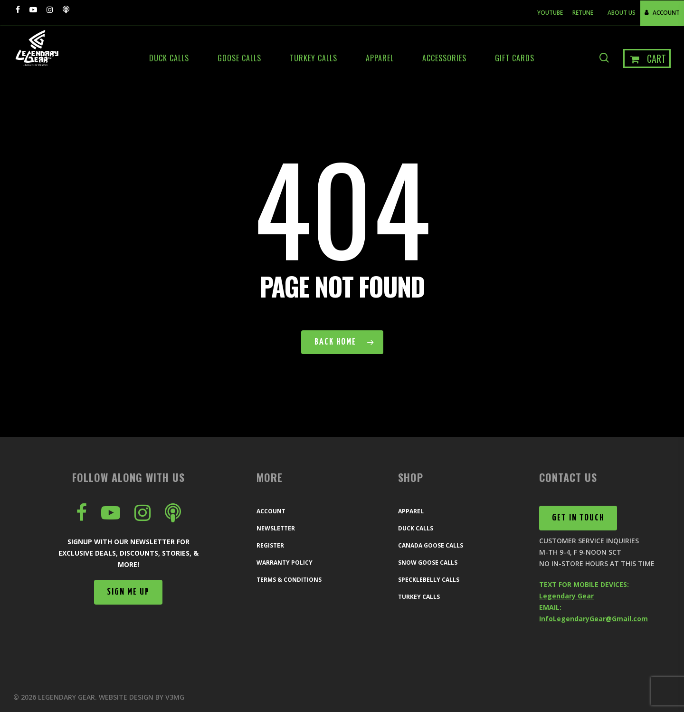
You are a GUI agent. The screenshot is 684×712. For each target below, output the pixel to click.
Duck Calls (415, 528)
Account (270, 511)
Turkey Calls (419, 597)
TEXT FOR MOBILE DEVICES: (584, 584)
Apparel (411, 511)
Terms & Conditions (289, 580)
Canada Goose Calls (430, 545)
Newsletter (275, 528)
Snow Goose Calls (427, 562)
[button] (128, 592)
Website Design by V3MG (141, 697)
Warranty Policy (284, 562)
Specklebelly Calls (428, 580)
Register (270, 545)
